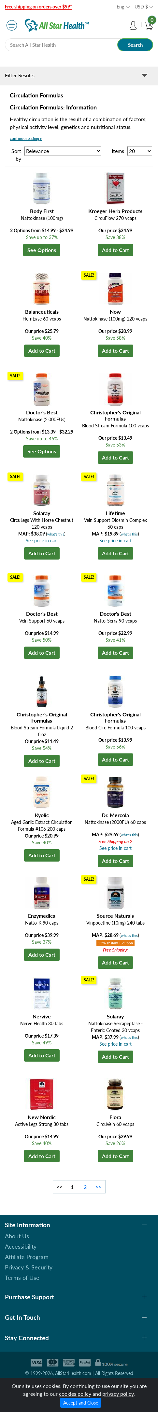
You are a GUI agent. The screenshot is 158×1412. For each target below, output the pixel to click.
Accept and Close (80, 1403)
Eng (120, 6)
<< (59, 1187)
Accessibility (20, 1246)
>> (98, 1187)
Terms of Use (22, 1277)
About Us (17, 1236)
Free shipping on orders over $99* (38, 6)
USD (141, 6)
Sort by (16, 155)
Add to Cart (115, 250)
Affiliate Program (27, 1256)
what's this (55, 534)
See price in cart (42, 540)
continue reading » (26, 138)
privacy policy (118, 1394)
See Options (41, 250)
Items (118, 151)
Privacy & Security (28, 1267)
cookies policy (75, 1394)
